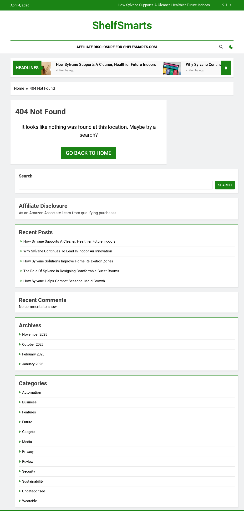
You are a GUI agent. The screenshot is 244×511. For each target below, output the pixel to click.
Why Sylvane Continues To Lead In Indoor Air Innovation (67, 251)
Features (29, 412)
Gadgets (28, 432)
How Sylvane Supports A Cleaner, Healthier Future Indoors (164, 5)
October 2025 (32, 344)
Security (28, 471)
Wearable (29, 501)
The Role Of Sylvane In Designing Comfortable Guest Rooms (71, 271)
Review (27, 461)
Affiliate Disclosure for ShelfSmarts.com (116, 47)
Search (25, 175)
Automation (31, 392)
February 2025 (33, 354)
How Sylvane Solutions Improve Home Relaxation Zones (68, 261)
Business (29, 402)
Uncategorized (33, 491)
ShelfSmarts (122, 25)
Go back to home (88, 153)
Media (27, 442)
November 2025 (34, 334)
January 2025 (32, 364)
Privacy (28, 451)
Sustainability (33, 481)
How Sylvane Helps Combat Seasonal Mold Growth (64, 281)
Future (27, 422)
